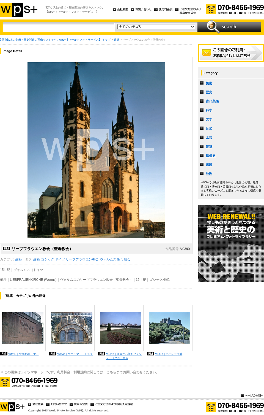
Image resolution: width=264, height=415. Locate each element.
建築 (116, 39)
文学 (209, 119)
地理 (209, 174)
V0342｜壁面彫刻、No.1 (23, 353)
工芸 (209, 137)
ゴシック (47, 259)
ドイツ (60, 259)
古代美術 (212, 101)
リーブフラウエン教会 (82, 259)
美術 (209, 83)
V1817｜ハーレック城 (168, 353)
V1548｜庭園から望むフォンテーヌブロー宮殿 (124, 356)
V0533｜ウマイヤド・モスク (75, 353)
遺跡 (209, 165)
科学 (209, 110)
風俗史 (211, 156)
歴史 (209, 92)
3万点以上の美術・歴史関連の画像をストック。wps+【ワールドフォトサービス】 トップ (55, 39)
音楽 (209, 128)
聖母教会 (123, 259)
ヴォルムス (108, 259)
